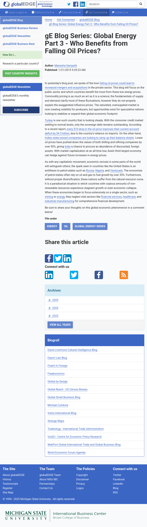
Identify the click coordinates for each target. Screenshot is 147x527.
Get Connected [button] (96, 12)
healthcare (129, 196)
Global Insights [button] (16, 12)
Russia (90, 170)
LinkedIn (118, 483)
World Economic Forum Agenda (66, 452)
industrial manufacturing (59, 201)
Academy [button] (119, 12)
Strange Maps (56, 421)
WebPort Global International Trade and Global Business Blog (84, 444)
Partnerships (47, 483)
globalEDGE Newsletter (17, 36)
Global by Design (58, 381)
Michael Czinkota (58, 405)
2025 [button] (53, 300)
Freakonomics (56, 373)
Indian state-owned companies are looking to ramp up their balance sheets (89, 137)
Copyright (82, 475)
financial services (111, 196)
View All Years (60, 324)
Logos (80, 488)
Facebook (119, 479)
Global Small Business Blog (64, 397)
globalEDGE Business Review (20, 28)
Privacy (80, 483)
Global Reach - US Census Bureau (67, 389)
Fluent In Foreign (58, 365)
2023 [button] (53, 316)
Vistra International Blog (62, 413)
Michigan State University (35, 499)
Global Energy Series (90, 226)
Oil (66, 226)
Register (8, 488)
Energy (52, 226)
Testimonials (10, 483)
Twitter (117, 475)
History (7, 479)
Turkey (49, 120)
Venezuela (116, 170)
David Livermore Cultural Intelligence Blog (72, 350)
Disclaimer (82, 479)
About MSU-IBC (48, 479)
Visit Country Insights (21, 73)
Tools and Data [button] (69, 12)
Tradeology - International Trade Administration (76, 428)
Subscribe (21, 110)
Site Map (8, 492)
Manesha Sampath (65, 65)
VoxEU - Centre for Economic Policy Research (75, 436)
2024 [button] (53, 308)
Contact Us (46, 488)
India (68, 146)
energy (61, 196)
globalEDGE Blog (13, 20)
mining (49, 196)
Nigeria (99, 170)
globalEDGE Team (50, 475)
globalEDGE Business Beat (19, 44)
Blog (115, 488)
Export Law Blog (57, 357)
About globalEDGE (14, 475)
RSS (115, 492)
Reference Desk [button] (43, 12)
